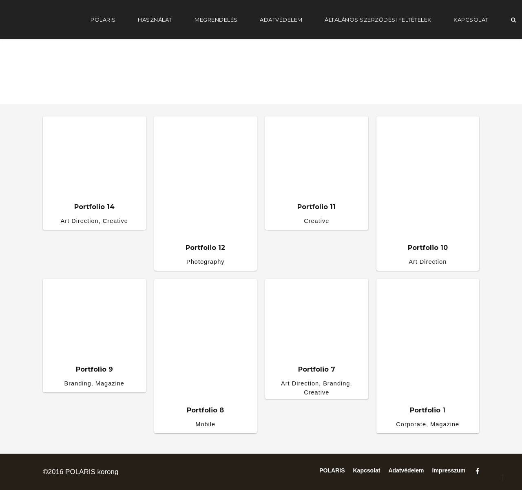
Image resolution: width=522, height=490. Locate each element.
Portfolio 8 (205, 410)
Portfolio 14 (94, 207)
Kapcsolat (471, 19)
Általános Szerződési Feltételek (378, 19)
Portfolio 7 (316, 369)
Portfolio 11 (316, 207)
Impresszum (449, 470)
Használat (155, 19)
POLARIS (103, 19)
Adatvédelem (281, 19)
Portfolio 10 (428, 248)
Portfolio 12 (205, 248)
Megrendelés (216, 19)
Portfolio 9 (94, 369)
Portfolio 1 (427, 410)
